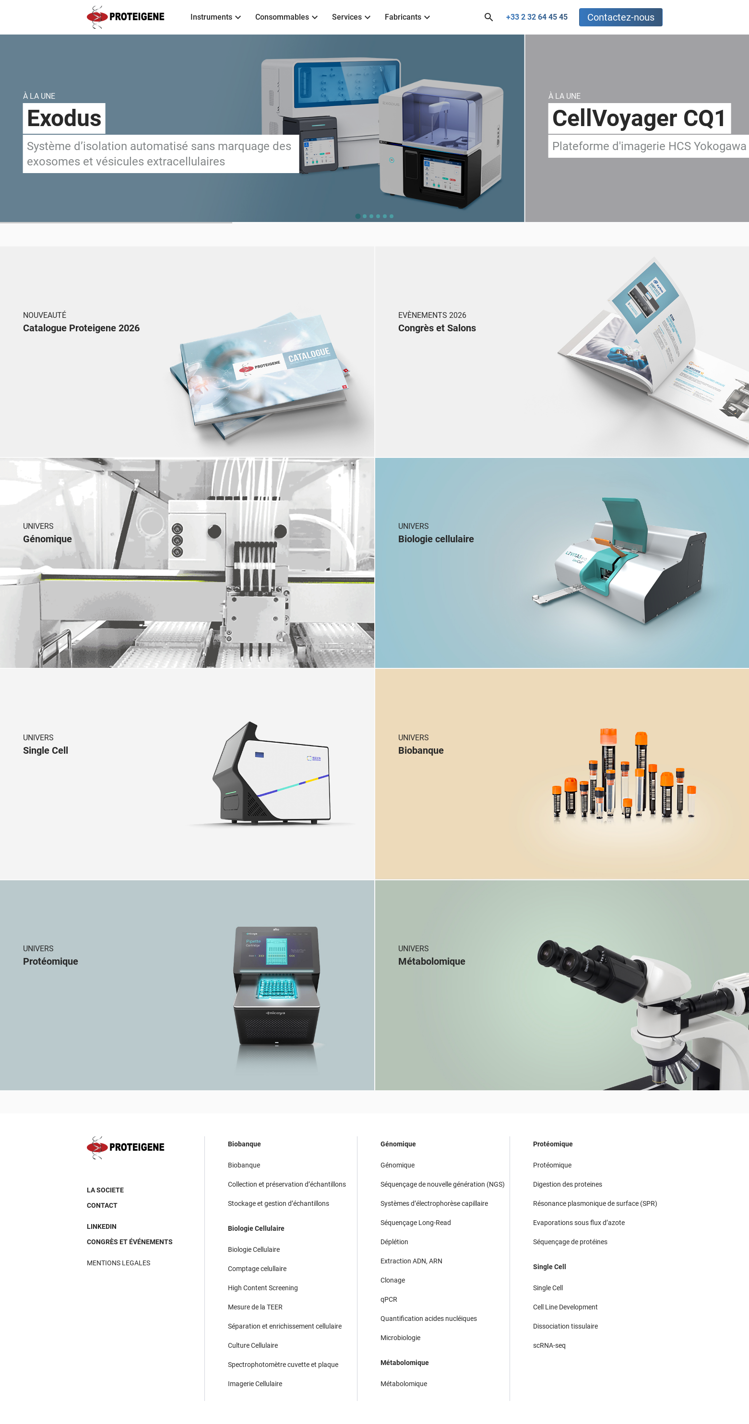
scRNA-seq (549, 1345)
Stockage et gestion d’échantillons (278, 1203)
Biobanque (244, 1144)
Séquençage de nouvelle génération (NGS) (442, 1184)
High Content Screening (263, 1288)
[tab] (357, 216)
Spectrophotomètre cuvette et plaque (283, 1364)
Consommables (288, 17)
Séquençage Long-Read (415, 1222)
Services (352, 17)
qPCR (388, 1299)
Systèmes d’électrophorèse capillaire (434, 1203)
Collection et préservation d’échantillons (287, 1184)
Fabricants (409, 17)
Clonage (392, 1280)
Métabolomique (404, 1362)
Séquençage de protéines (570, 1242)
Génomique (398, 1144)
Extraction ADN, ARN (411, 1261)
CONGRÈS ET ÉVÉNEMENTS (130, 1242)
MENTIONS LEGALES (118, 1263)
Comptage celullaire (257, 1268)
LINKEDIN (102, 1226)
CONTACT (102, 1205)
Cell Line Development (565, 1307)
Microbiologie (400, 1338)
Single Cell (549, 1267)
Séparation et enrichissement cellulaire (285, 1326)
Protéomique (553, 1144)
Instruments (217, 17)
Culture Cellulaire (253, 1345)
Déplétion (394, 1242)
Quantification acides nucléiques (428, 1318)
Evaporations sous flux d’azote (579, 1222)
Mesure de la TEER (255, 1307)
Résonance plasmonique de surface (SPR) (595, 1203)
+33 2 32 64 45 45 (537, 17)
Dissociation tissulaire (565, 1326)
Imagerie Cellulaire (255, 1384)
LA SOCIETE (105, 1190)
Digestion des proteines (567, 1184)
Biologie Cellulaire (256, 1228)
